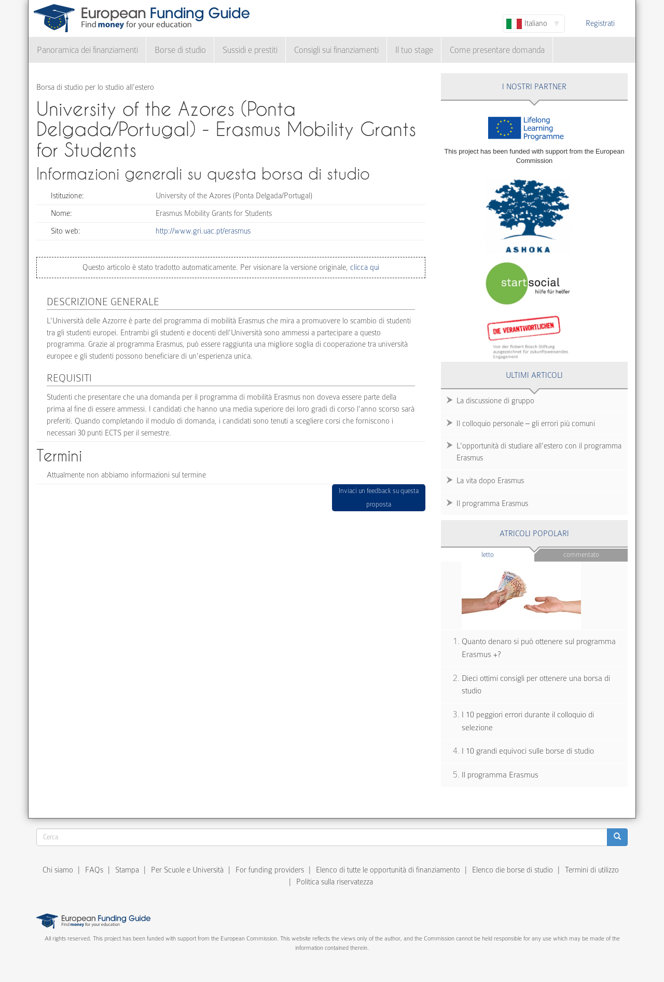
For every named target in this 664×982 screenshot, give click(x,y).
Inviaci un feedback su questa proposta (379, 497)
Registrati (600, 23)
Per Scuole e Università (187, 870)
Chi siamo (58, 870)
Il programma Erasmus (492, 503)
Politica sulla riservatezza (334, 882)
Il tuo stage (414, 50)
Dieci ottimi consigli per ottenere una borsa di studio (536, 685)
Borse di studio (180, 50)
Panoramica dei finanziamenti (87, 50)
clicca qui (363, 267)
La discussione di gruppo (495, 401)
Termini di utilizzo (592, 870)
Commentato (581, 554)
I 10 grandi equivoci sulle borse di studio (528, 751)
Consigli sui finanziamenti (336, 50)
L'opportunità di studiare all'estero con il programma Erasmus (539, 452)
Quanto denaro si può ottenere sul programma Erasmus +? (539, 648)
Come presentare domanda (497, 50)
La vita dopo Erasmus (490, 480)
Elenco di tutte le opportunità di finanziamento (388, 870)
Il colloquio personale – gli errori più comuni (526, 423)
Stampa (127, 870)
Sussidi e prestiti (250, 50)
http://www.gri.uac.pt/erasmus (203, 231)
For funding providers (270, 870)
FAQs (94, 870)
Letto (507, 554)
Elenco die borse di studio (512, 870)
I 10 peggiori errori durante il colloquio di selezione (528, 721)
